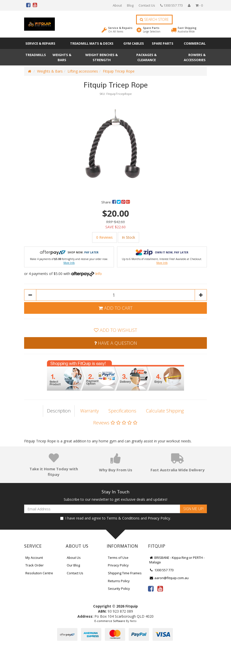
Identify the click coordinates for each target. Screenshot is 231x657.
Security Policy (119, 588)
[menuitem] (114, 202)
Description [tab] (59, 411)
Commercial (195, 43)
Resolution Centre (39, 573)
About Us (74, 557)
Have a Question (115, 343)
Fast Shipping (187, 29)
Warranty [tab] (89, 411)
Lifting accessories (83, 71)
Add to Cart (115, 308)
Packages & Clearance (146, 57)
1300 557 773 (171, 5)
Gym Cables (133, 43)
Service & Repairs (120, 29)
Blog (130, 5)
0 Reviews (104, 237)
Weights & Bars (62, 57)
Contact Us (147, 5)
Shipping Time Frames (125, 573)
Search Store (154, 19)
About (117, 5)
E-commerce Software (109, 621)
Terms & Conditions (123, 518)
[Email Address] (102, 509)
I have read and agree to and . (115, 518)
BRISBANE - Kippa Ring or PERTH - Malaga (177, 560)
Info (98, 273)
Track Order (34, 565)
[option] (115, 142)
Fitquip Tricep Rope (119, 71)
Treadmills (35, 55)
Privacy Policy (159, 518)
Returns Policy (119, 581)
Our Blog (73, 565)
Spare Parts (151, 29)
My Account (34, 557)
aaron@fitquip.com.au (169, 578)
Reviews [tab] (115, 423)
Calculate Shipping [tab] (165, 411)
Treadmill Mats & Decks (91, 43)
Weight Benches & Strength (101, 57)
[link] (151, 588)
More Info (69, 263)
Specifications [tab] (122, 411)
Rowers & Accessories (195, 57)
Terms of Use (118, 557)
